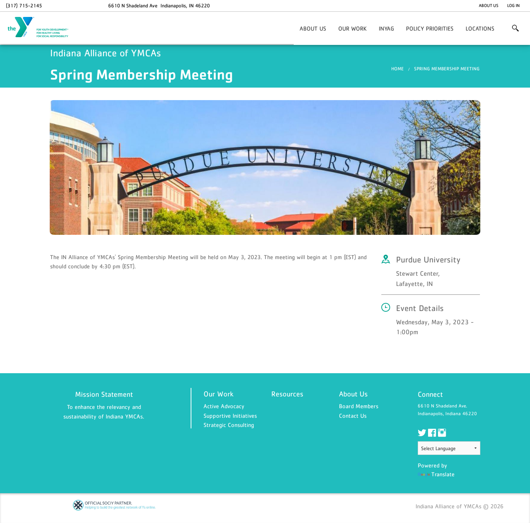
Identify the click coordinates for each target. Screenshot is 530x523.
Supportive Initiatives (230, 415)
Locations (480, 28)
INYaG (386, 28)
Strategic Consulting (229, 424)
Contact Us (353, 415)
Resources (287, 394)
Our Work (352, 28)
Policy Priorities (429, 28)
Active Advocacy (224, 406)
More (515, 28)
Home (397, 68)
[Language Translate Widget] (449, 448)
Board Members (358, 406)
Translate (436, 474)
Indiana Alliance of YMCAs (43, 28)
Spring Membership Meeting (447, 68)
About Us (488, 5)
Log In (513, 5)
